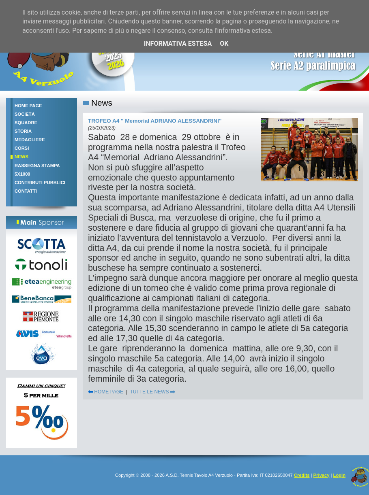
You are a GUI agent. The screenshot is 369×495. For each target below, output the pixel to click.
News (21, 156)
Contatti (26, 191)
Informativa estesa (178, 43)
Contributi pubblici (40, 182)
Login (339, 475)
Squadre (26, 122)
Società (25, 114)
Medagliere (30, 139)
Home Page (28, 105)
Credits (302, 475)
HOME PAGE (105, 392)
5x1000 (22, 174)
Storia (23, 131)
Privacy (321, 475)
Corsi (22, 148)
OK (224, 43)
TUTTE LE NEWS (152, 392)
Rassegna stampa (37, 165)
